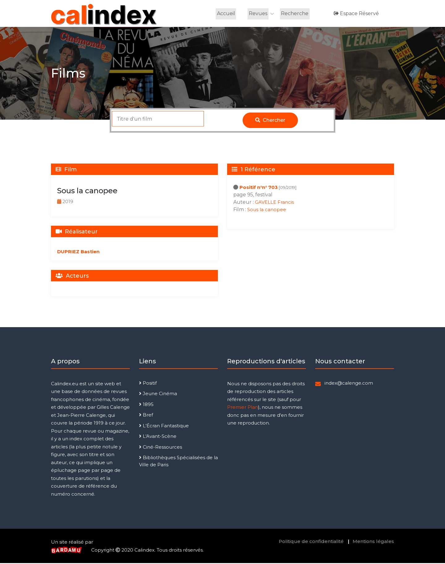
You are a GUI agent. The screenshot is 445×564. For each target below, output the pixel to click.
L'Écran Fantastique (164, 426)
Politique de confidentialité (311, 542)
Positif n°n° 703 (258, 188)
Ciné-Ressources (160, 448)
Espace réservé (356, 14)
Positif (148, 384)
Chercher (270, 121)
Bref (146, 416)
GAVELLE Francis (274, 203)
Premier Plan (242, 408)
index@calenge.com (348, 384)
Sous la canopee (266, 210)
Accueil (226, 14)
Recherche (294, 14)
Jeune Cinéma (158, 394)
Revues (258, 14)
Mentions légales (373, 542)
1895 (146, 405)
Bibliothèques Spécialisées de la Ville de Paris (178, 461)
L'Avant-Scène (157, 437)
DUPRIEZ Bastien (78, 252)
